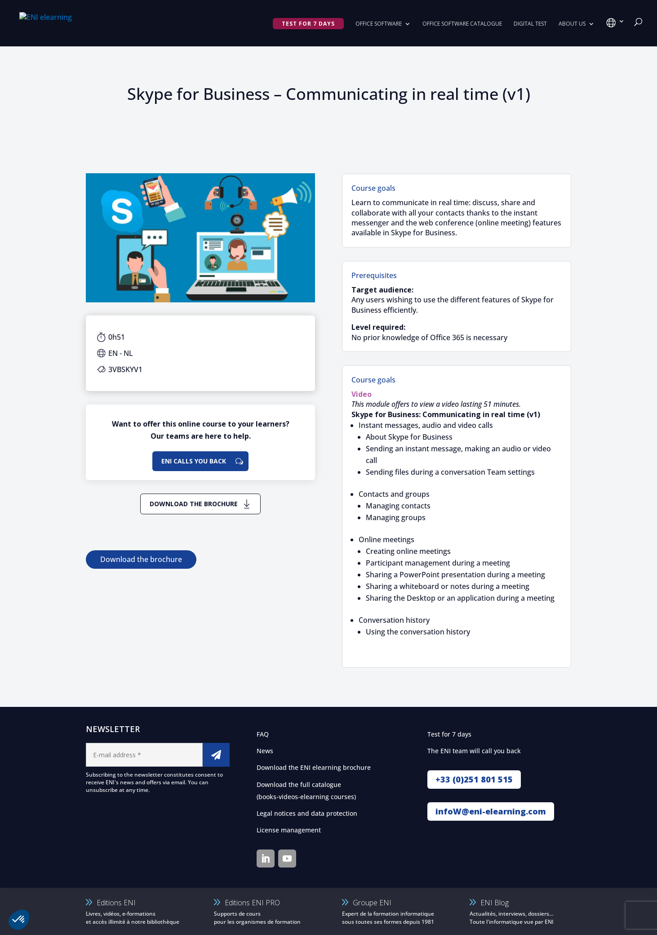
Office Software (378, 24)
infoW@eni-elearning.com (490, 811)
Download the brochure (194, 503)
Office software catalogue (462, 24)
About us (572, 24)
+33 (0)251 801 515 (474, 779)
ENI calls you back (193, 461)
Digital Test (530, 24)
